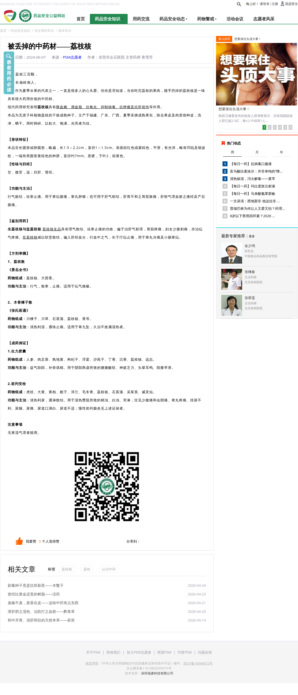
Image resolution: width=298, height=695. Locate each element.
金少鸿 (250, 245)
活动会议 (234, 19)
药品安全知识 (109, 19)
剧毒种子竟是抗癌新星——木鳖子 (36, 585)
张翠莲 (250, 297)
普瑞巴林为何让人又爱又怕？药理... (257, 208)
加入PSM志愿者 (139, 652)
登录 (266, 4)
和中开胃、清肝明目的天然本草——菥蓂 (41, 620)
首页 (80, 19)
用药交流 (141, 19)
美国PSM (164, 652)
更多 (252, 236)
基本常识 (64, 30)
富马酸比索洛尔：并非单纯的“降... (256, 171)
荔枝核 (67, 569)
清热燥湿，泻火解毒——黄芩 (252, 178)
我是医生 (291, 4)
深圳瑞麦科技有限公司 (157, 673)
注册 (275, 4)
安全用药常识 (44, 30)
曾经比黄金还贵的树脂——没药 (34, 593)
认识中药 (109, 569)
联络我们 (113, 652)
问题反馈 (205, 652)
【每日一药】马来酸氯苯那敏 (252, 193)
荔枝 (86, 569)
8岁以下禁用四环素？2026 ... (252, 215)
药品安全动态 (173, 19)
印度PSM (185, 652)
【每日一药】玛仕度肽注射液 (252, 186)
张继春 (250, 271)
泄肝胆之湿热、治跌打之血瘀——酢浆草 (41, 611)
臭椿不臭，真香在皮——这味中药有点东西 (43, 602)
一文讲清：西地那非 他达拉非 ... (255, 201)
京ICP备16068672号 (198, 663)
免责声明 (91, 663)
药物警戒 (207, 19)
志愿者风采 (263, 19)
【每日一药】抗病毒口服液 (251, 163)
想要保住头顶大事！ (247, 39)
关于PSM (93, 652)
